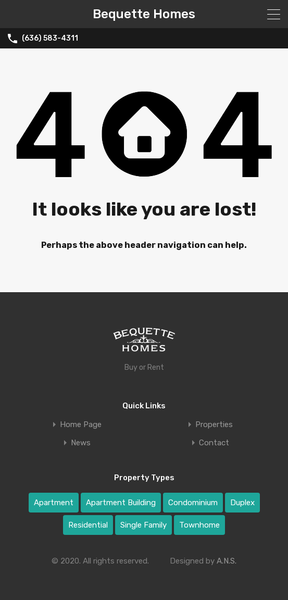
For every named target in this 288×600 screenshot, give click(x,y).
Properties (214, 425)
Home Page (81, 425)
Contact (214, 443)
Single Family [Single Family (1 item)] (143, 525)
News (81, 443)
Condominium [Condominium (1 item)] (193, 502)
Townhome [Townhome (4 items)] (199, 525)
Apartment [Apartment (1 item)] (53, 502)
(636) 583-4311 (50, 38)
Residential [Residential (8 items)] (88, 525)
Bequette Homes (144, 14)
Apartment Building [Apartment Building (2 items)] (121, 502)
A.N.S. (226, 561)
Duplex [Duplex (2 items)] (242, 502)
